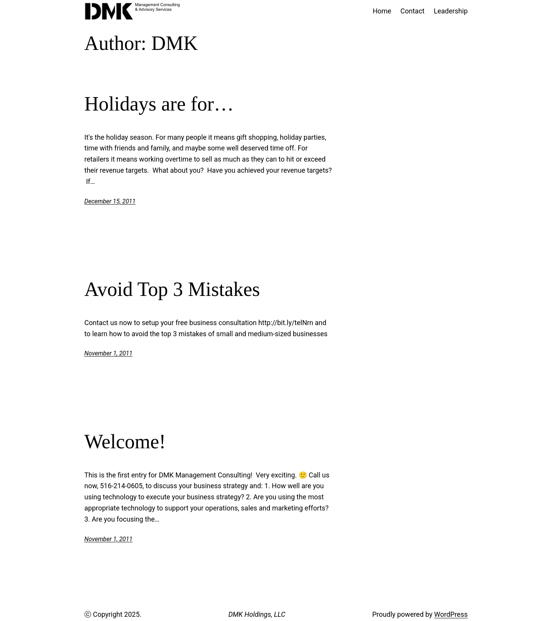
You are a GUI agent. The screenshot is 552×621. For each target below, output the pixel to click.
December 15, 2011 (110, 201)
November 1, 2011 (108, 353)
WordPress (451, 614)
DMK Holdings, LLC (257, 614)
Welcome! (125, 442)
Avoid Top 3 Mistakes (172, 289)
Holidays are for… (159, 104)
